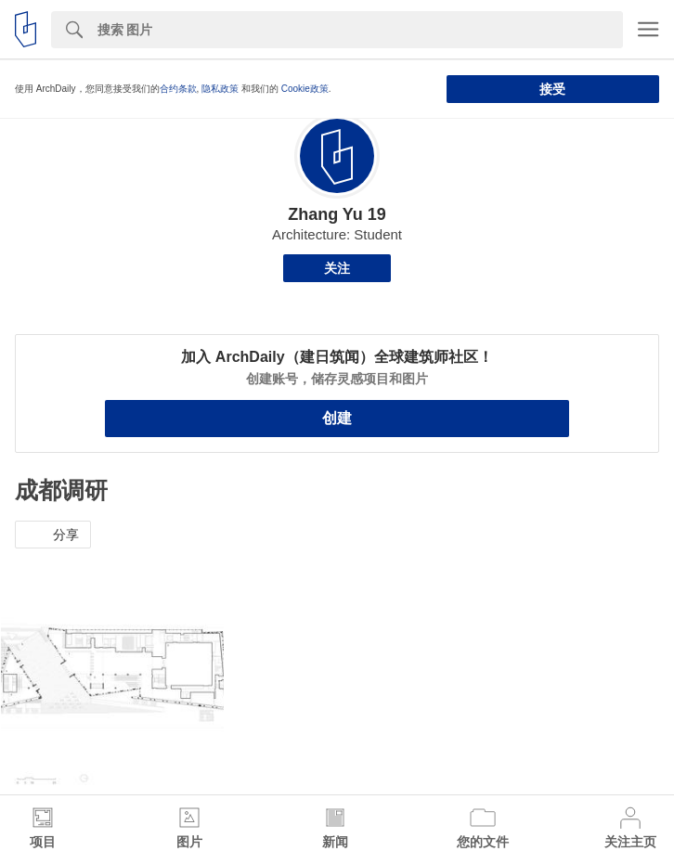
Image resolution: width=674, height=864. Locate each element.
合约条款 (178, 89)
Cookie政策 (305, 89)
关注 (337, 268)
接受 (552, 89)
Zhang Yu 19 (337, 214)
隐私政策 (220, 89)
